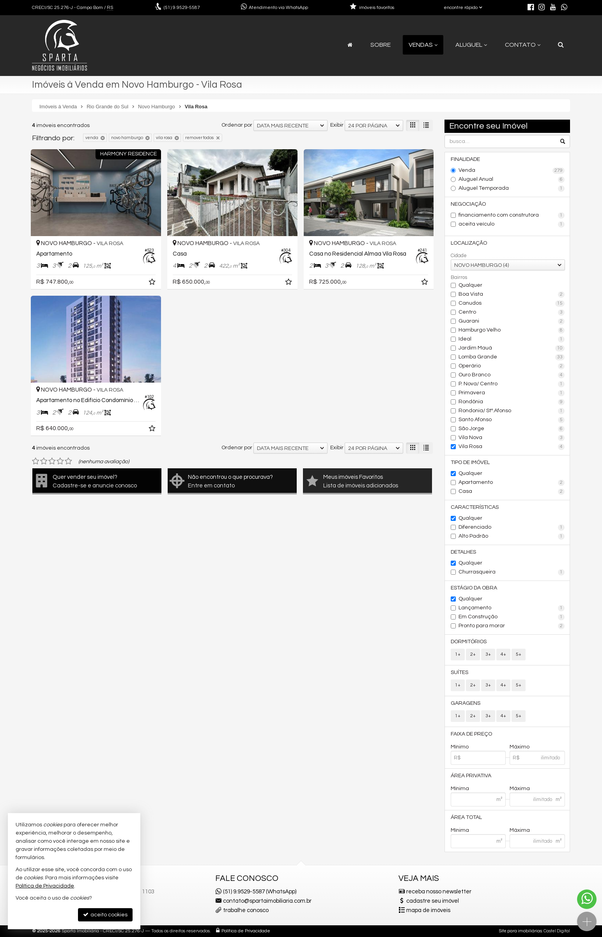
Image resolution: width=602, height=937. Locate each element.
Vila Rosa (512, 447)
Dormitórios (469, 641)
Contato (522, 45)
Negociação (468, 204)
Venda (512, 171)
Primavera (512, 393)
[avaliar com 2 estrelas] (44, 461)
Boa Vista (512, 294)
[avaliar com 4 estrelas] (60, 461)
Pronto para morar (512, 626)
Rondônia (512, 402)
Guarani (512, 321)
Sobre (380, 45)
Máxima (520, 788)
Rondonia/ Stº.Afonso (512, 411)
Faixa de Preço (471, 734)
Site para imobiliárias (520, 931)
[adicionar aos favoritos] (153, 283)
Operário (512, 366)
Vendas (423, 45)
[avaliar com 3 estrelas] (52, 461)
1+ (457, 654)
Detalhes (463, 552)
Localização (469, 243)
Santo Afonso (512, 420)
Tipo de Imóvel (470, 462)
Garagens (465, 703)
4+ (503, 654)
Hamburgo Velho (512, 330)
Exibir (336, 125)
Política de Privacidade (245, 930)
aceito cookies (105, 915)
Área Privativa (471, 775)
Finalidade (465, 159)
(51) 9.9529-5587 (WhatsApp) (259, 892)
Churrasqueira (512, 572)
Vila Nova (512, 438)
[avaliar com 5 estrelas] (68, 461)
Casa (512, 492)
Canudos (512, 303)
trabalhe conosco (246, 910)
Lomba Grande (512, 357)
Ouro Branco (512, 375)
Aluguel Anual (512, 179)
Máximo (519, 747)
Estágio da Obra (474, 588)
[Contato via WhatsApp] (587, 899)
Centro (512, 312)
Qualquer (470, 285)
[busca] (561, 45)
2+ (473, 654)
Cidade (459, 255)
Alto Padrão (512, 536)
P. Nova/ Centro (512, 384)
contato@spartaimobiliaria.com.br (267, 901)
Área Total (466, 817)
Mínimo (460, 747)
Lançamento (512, 608)
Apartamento (512, 483)
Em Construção (512, 617)
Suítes (459, 672)
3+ (488, 654)
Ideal (512, 339)
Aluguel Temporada (512, 188)
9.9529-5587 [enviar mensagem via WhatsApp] (182, 7)
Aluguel (471, 45)
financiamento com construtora (512, 215)
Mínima (460, 788)
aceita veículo (512, 224)
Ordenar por (236, 125)
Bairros (459, 277)
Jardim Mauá (512, 348)
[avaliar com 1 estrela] (35, 461)
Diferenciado (512, 527)
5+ (518, 654)
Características (475, 507)
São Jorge (512, 429)
